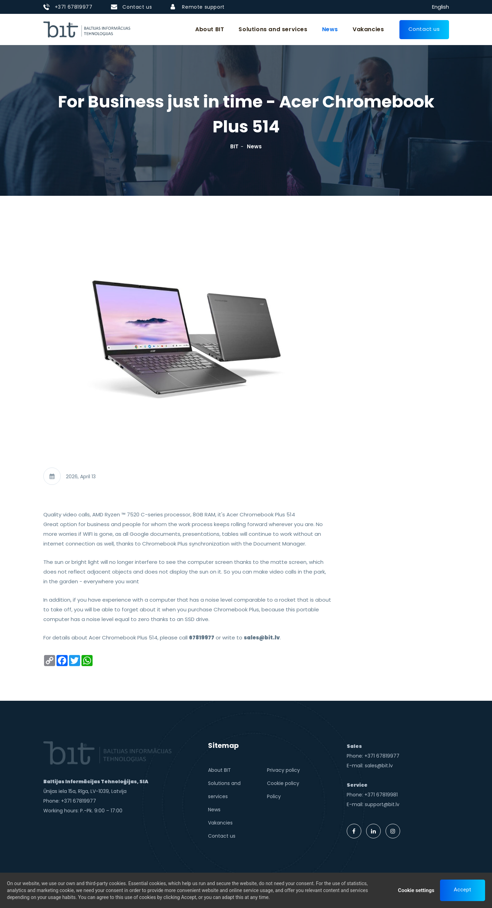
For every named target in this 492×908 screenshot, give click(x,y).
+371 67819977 (74, 6)
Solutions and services (273, 29)
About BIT (209, 29)
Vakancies (368, 29)
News (330, 29)
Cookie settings (416, 891)
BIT (234, 146)
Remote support (203, 6)
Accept (462, 890)
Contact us (137, 6)
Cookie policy (283, 783)
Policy (274, 796)
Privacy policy (283, 770)
